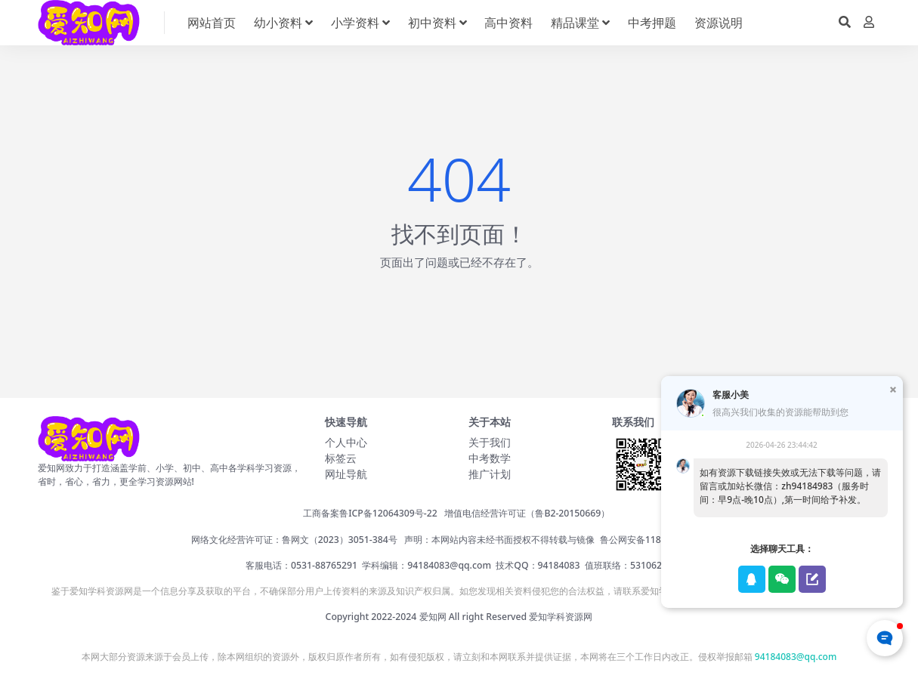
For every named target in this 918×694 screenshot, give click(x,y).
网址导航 (346, 474)
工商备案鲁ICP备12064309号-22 (370, 513)
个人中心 (346, 442)
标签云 (341, 458)
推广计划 (489, 474)
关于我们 (489, 442)
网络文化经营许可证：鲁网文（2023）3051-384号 (294, 539)
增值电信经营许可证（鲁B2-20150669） (527, 513)
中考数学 (489, 458)
